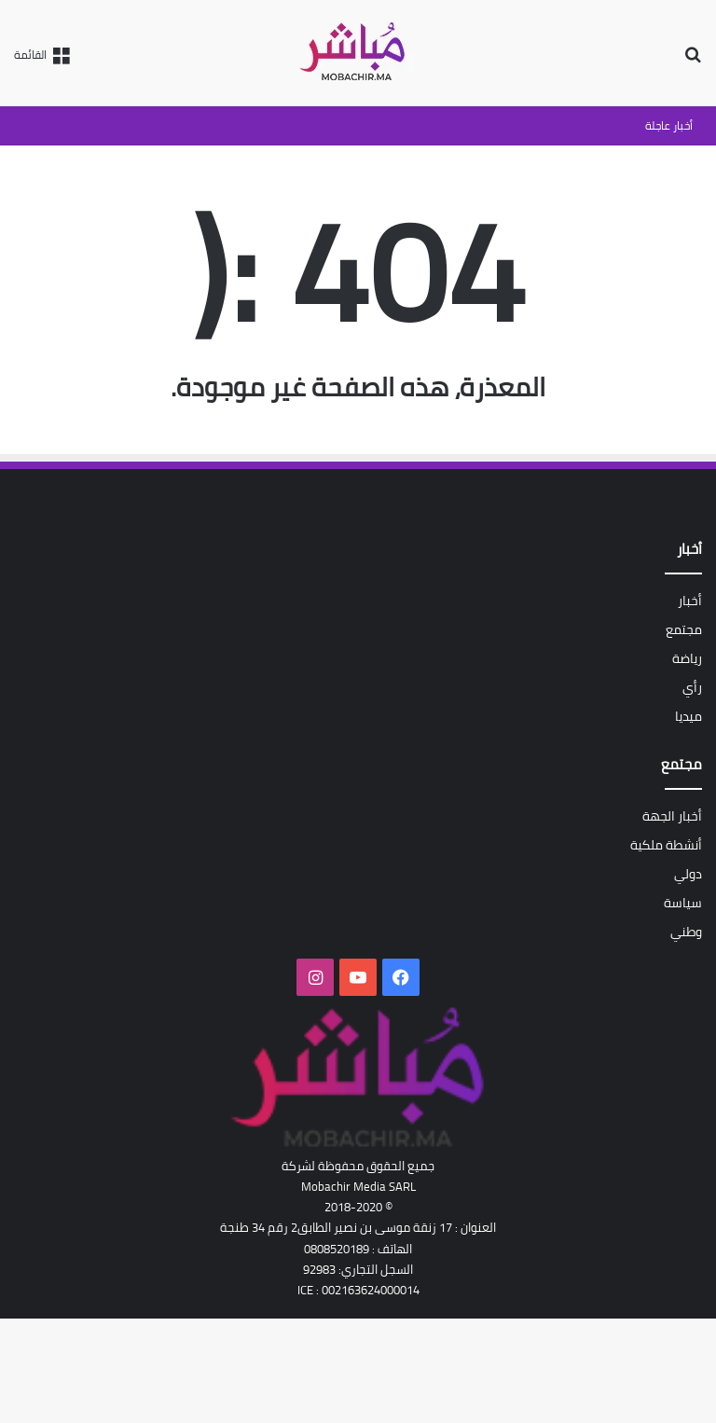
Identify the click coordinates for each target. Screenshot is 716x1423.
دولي (688, 874)
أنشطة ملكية (666, 845)
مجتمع (684, 629)
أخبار (690, 600)
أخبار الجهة (672, 816)
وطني (686, 931)
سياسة (683, 903)
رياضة (687, 658)
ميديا (688, 716)
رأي (692, 687)
